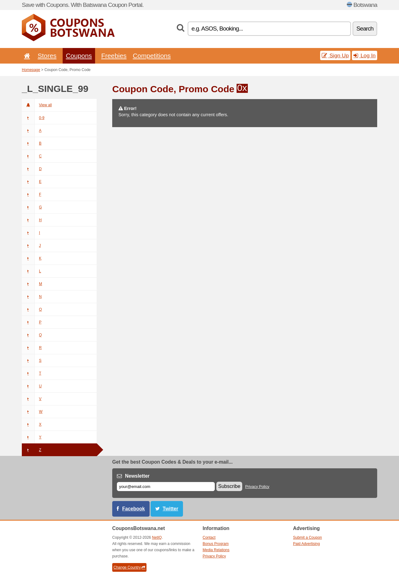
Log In (364, 55)
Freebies (114, 55)
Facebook (133, 508)
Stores (47, 55)
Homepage (31, 70)
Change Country (129, 567)
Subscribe (229, 486)
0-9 (33, 118)
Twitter (170, 508)
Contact (209, 537)
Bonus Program (215, 544)
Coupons (79, 55)
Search (364, 28)
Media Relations (216, 550)
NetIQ (157, 537)
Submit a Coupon (307, 537)
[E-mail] (166, 486)
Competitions (152, 55)
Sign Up (335, 55)
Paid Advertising (306, 544)
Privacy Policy (257, 487)
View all (37, 105)
